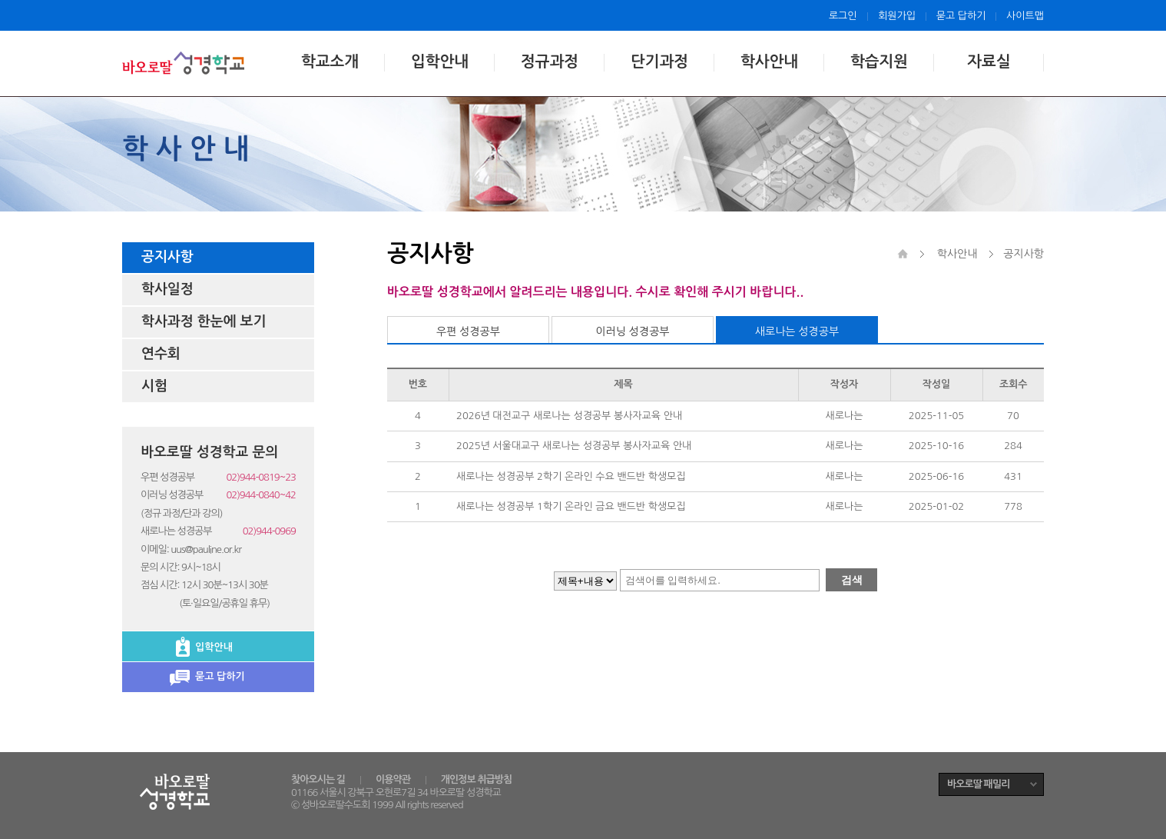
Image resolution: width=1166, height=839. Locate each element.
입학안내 (440, 61)
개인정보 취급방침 (476, 779)
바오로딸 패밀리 (978, 784)
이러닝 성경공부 (632, 331)
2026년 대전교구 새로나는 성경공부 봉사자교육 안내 (569, 416)
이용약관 (393, 779)
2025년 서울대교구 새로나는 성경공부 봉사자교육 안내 (573, 446)
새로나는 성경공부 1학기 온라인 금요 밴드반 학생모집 (571, 506)
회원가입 (897, 16)
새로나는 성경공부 (797, 331)
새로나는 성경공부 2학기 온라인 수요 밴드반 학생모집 (571, 476)
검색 (852, 580)
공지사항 (167, 257)
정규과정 (549, 61)
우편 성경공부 (468, 331)
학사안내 (769, 61)
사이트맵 (1025, 16)
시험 (154, 386)
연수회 (161, 354)
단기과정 (659, 61)
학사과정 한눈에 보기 (203, 321)
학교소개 (330, 61)
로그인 (843, 16)
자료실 (988, 61)
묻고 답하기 (961, 16)
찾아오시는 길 (318, 779)
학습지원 (879, 61)
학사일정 (167, 289)
